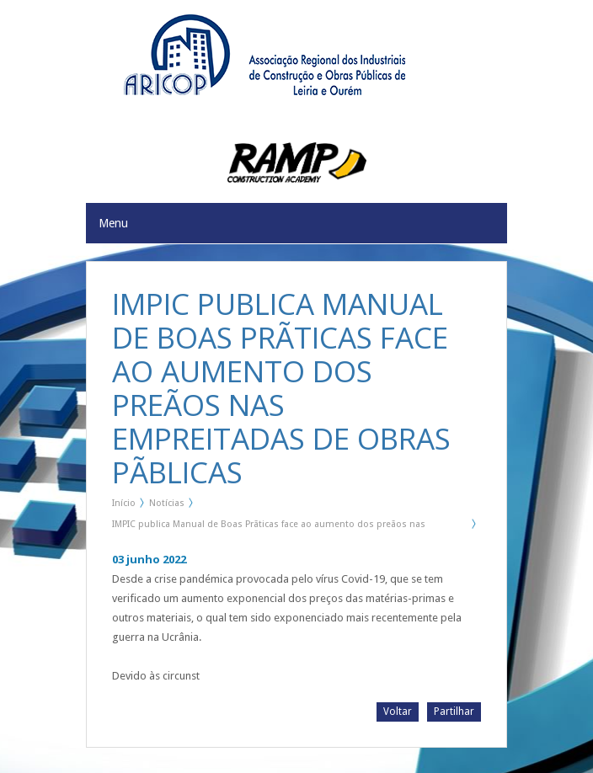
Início (124, 503)
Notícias (166, 503)
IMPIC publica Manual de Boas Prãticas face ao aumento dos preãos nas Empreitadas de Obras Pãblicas (268, 527)
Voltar (397, 711)
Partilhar (454, 711)
